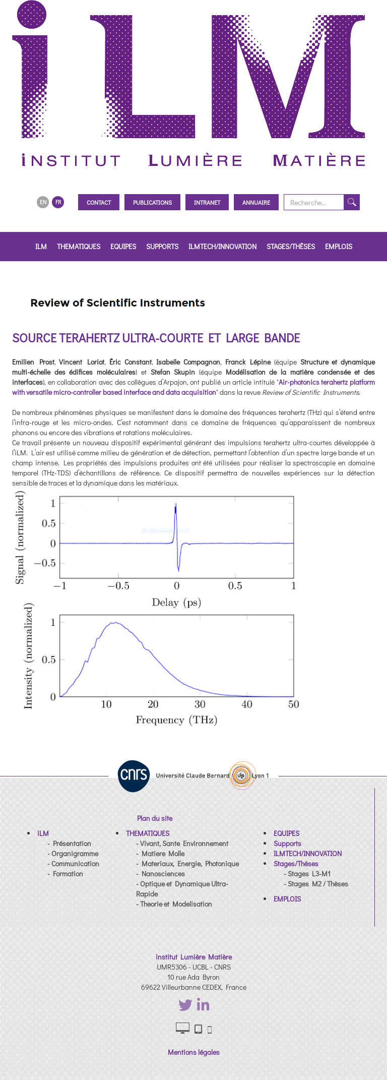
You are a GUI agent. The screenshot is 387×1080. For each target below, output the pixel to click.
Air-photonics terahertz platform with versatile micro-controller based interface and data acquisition (193, 387)
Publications (152, 202)
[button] (43, 833)
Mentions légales (194, 1052)
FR (58, 202)
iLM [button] (41, 246)
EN (43, 202)
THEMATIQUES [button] (78, 246)
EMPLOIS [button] (338, 246)
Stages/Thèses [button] (291, 246)
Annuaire (256, 202)
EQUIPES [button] (123, 246)
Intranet (207, 202)
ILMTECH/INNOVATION (222, 246)
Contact (99, 202)
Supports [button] (162, 246)
